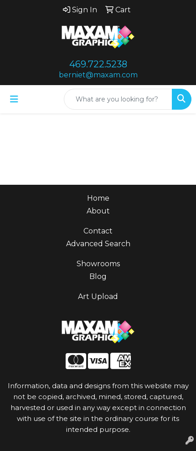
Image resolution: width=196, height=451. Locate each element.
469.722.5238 (98, 64)
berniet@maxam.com (98, 75)
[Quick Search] (118, 99)
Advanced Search (98, 243)
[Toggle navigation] (14, 99)
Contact (98, 231)
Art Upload (98, 296)
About (98, 211)
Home (98, 198)
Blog (98, 276)
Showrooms (98, 263)
